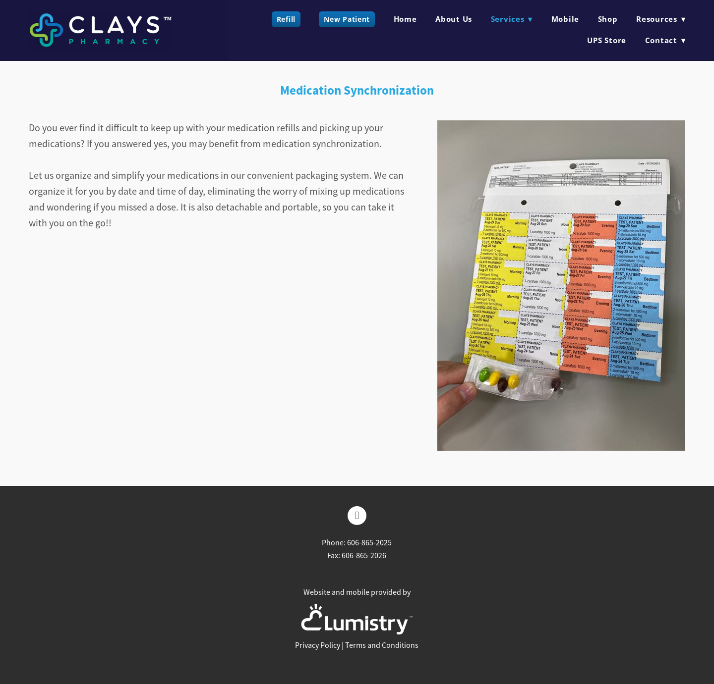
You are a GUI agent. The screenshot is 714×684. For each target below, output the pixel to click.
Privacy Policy (317, 645)
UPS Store (606, 40)
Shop (608, 18)
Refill (286, 19)
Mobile (565, 18)
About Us (453, 18)
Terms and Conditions (381, 645)
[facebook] (357, 515)
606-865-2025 (369, 543)
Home (405, 18)
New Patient (347, 19)
